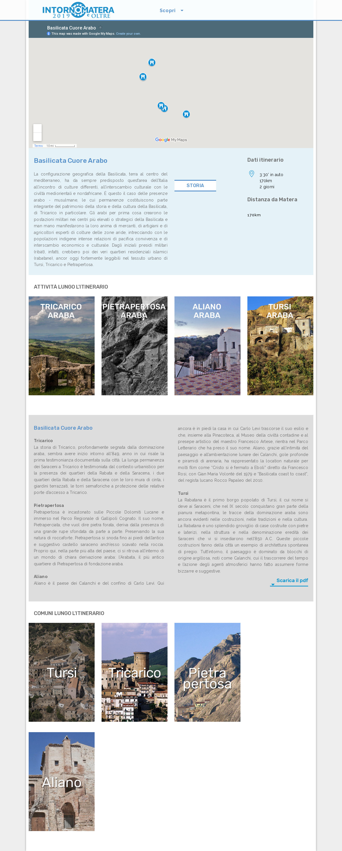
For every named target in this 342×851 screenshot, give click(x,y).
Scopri (168, 10)
